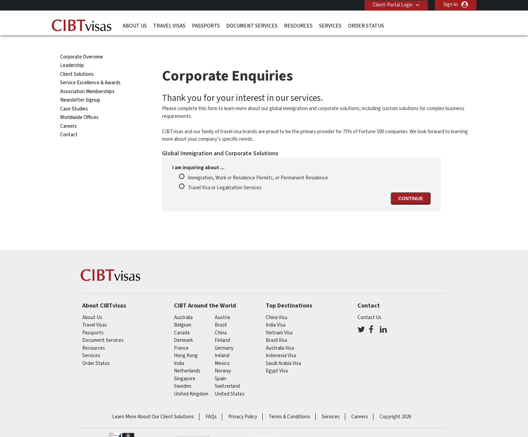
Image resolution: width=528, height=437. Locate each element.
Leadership (72, 53)
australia (183, 305)
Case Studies (74, 96)
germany (224, 335)
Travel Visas (169, 25)
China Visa (276, 305)
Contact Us (369, 305)
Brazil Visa (276, 328)
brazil (221, 312)
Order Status (366, 25)
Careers (68, 114)
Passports (206, 25)
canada (182, 320)
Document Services (252, 25)
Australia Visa (280, 335)
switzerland (227, 374)
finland (222, 328)
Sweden (182, 374)
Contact (68, 122)
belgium (182, 312)
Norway (223, 358)
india (179, 351)
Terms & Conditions (289, 404)
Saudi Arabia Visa (283, 351)
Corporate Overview (81, 44)
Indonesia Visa (281, 343)
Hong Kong (186, 343)
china (221, 320)
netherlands (187, 358)
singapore (184, 366)
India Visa (275, 312)
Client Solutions (77, 62)
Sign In (450, 4)
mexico (222, 351)
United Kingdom (191, 381)
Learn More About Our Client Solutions (153, 404)
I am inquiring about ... (198, 155)
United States (230, 381)
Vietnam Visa (279, 320)
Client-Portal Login (392, 4)
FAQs (211, 404)
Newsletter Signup (80, 87)
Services (330, 25)
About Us (135, 25)
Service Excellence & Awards (90, 70)
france (181, 335)
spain (220, 366)
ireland (222, 343)
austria (222, 305)
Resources (298, 25)
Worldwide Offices (79, 105)
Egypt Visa (277, 358)
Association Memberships (87, 79)
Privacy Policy (242, 404)
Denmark (183, 328)
